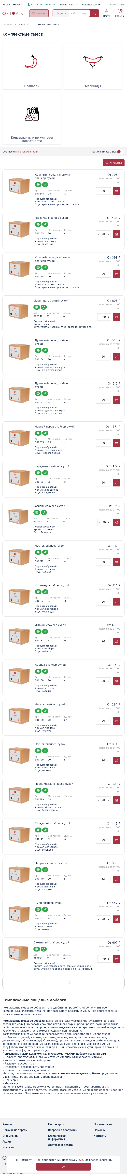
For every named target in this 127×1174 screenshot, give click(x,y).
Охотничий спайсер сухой (51, 942)
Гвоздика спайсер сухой (51, 217)
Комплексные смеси (47, 24)
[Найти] (92, 13)
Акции (6, 4)
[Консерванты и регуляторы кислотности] (32, 114)
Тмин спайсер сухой (48, 902)
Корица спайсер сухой (50, 664)
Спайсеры (32, 86)
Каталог (23, 24)
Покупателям (67, 4)
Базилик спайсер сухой (49, 506)
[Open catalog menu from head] (39, 13)
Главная (7, 24)
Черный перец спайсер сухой (55, 426)
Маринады (93, 86)
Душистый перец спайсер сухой (52, 342)
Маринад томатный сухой (50, 300)
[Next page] (83, 982)
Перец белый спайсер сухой (54, 783)
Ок (63, 1166)
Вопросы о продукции (62, 1130)
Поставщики (56, 1124)
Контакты (100, 1135)
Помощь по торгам (14, 1130)
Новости (18, 4)
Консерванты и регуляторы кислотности (32, 139)
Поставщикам (90, 4)
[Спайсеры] (32, 62)
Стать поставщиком (41, 5)
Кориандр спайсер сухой (52, 585)
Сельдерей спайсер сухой (52, 823)
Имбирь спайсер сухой (50, 625)
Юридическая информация (57, 1137)
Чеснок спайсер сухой (50, 545)
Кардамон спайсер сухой (52, 466)
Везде (61, 13)
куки (81, 1159)
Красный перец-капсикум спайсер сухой (52, 176)
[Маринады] (93, 62)
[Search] (76, 13)
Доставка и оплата (60, 1144)
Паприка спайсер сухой (51, 863)
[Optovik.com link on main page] (12, 13)
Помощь (99, 1130)
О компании (117, 4)
